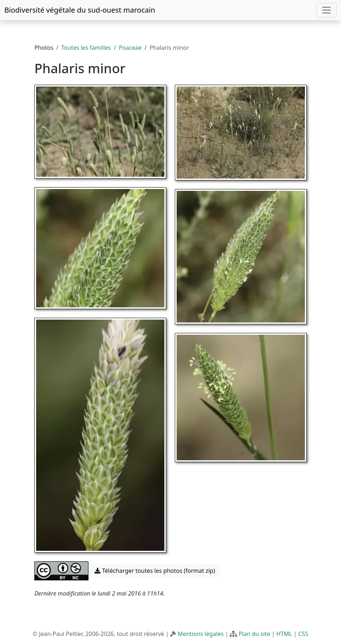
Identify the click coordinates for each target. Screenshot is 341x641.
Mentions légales (201, 634)
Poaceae (130, 48)
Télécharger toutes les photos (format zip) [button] (155, 571)
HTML (284, 634)
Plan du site (254, 634)
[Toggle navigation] (326, 10)
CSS (303, 634)
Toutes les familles (86, 48)
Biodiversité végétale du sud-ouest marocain (79, 10)
